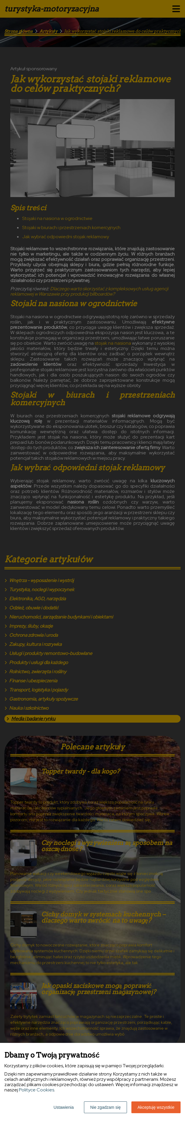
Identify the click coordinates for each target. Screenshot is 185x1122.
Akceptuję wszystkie (156, 1107)
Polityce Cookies (36, 1090)
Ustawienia (64, 1107)
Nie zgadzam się (105, 1107)
